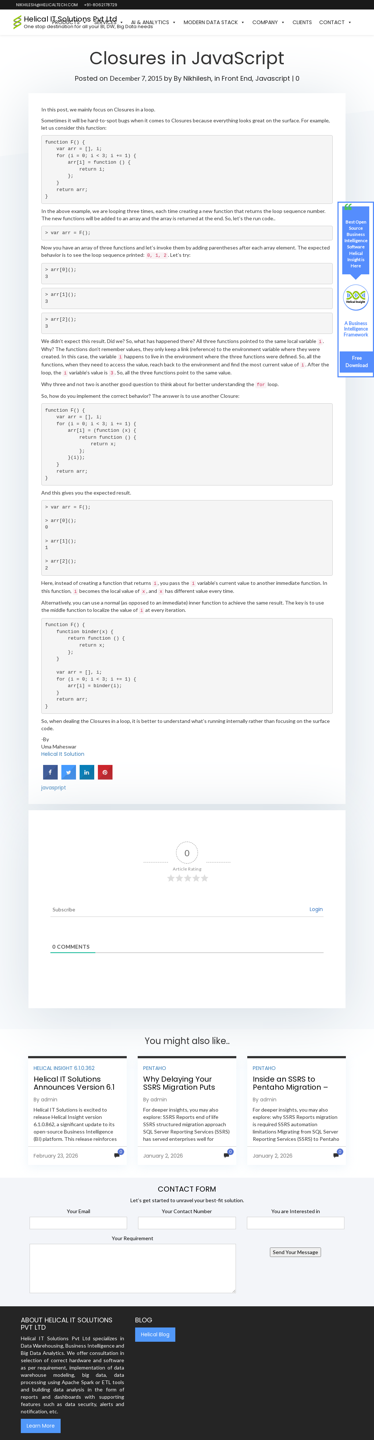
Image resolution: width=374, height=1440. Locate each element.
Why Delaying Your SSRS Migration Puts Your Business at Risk (181, 1087)
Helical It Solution (62, 754)
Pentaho (154, 1068)
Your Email (78, 1211)
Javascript (272, 78)
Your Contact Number (187, 1211)
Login (316, 909)
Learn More (41, 1425)
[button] (359, 22)
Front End (237, 78)
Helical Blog (155, 1334)
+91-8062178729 (100, 5)
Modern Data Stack (214, 22)
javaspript (53, 787)
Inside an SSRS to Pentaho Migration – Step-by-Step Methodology (290, 1091)
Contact (335, 22)
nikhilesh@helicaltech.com (46, 5)
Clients (302, 22)
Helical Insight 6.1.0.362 (64, 1068)
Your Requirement (132, 1238)
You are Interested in (295, 1211)
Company (268, 22)
